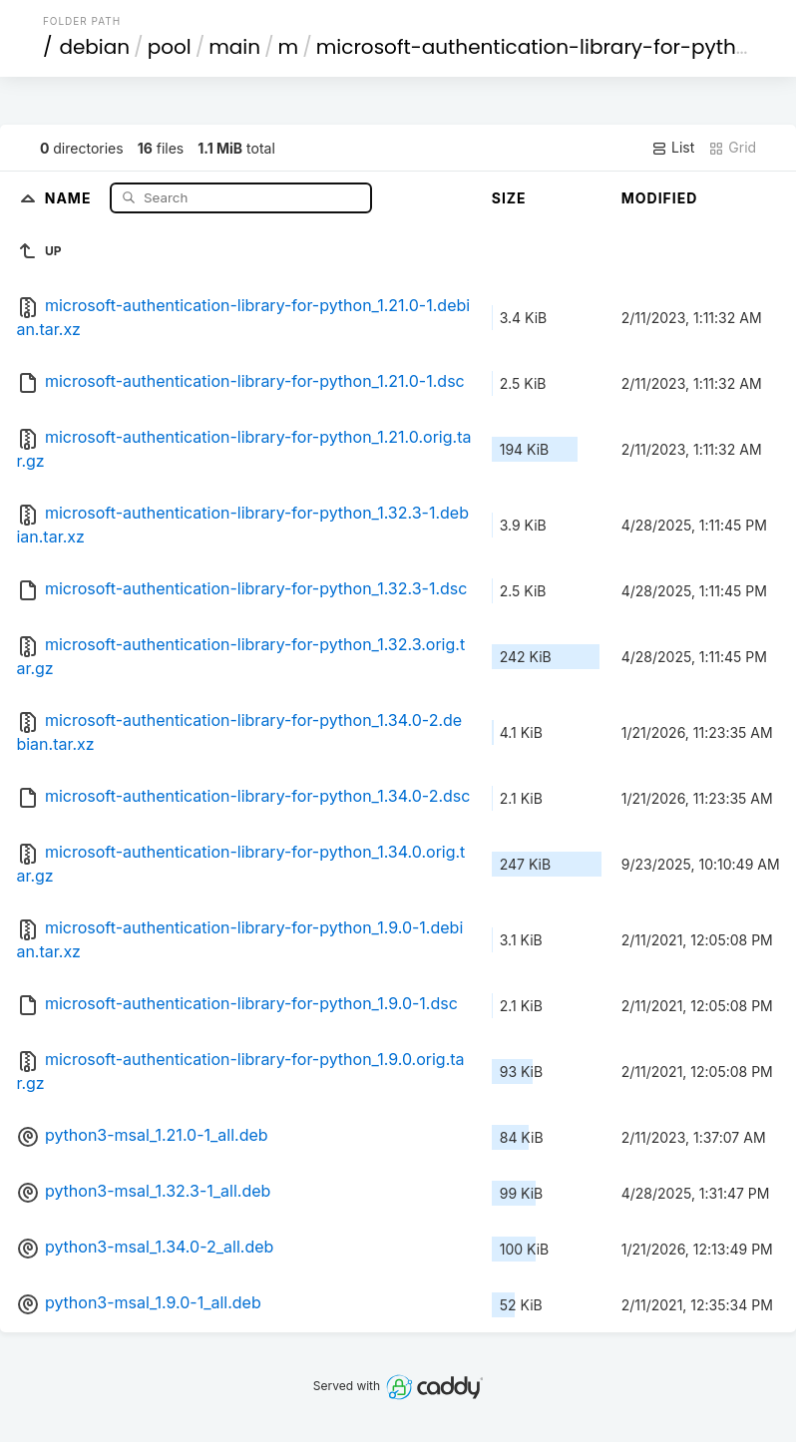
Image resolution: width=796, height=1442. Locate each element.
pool (170, 47)
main (234, 47)
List (672, 148)
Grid (732, 148)
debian (94, 47)
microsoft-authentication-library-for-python (539, 47)
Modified (659, 197)
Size (509, 197)
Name (70, 196)
